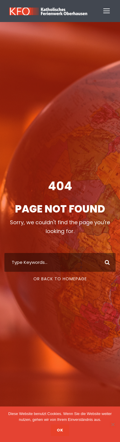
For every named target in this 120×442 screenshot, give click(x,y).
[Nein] (113, 424)
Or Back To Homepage (60, 279)
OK (60, 430)
